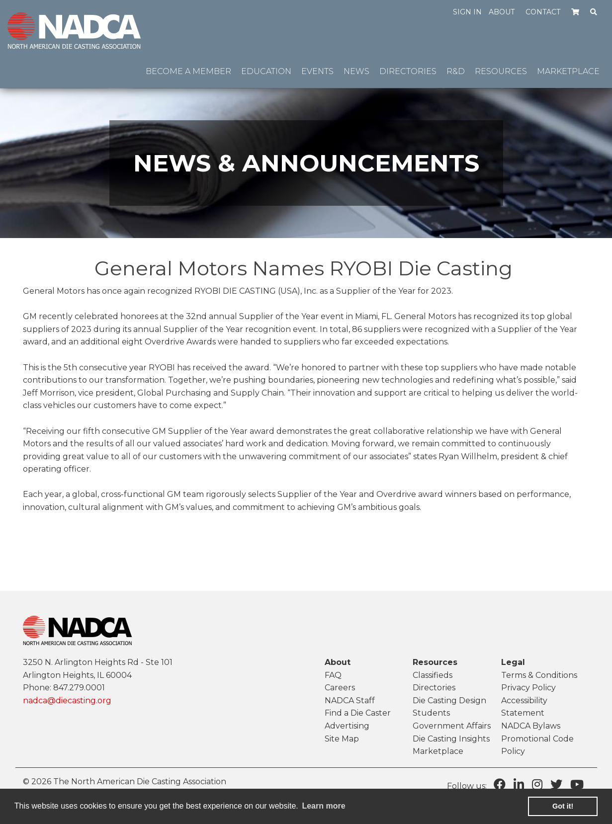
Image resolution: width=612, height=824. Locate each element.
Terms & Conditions (539, 675)
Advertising (347, 726)
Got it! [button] (562, 806)
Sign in (467, 11)
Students (431, 713)
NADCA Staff (350, 700)
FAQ (333, 675)
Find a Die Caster (358, 713)
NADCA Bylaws (530, 726)
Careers (340, 687)
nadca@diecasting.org (67, 700)
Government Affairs (452, 726)
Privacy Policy (528, 687)
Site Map (342, 738)
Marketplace (438, 751)
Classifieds (432, 675)
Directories (434, 687)
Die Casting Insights (451, 738)
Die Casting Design (449, 700)
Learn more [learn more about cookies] (323, 806)
